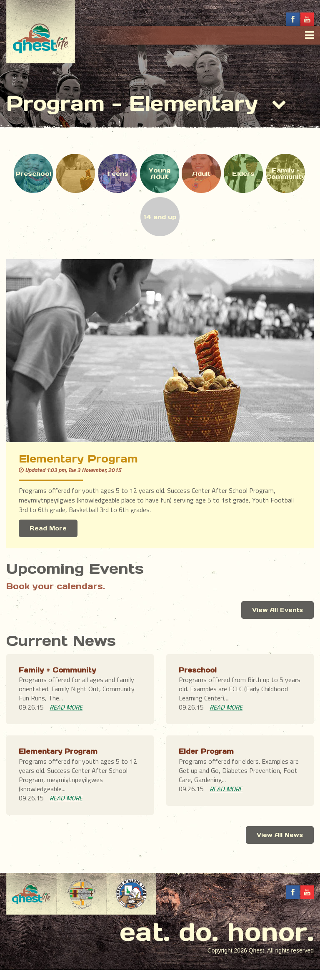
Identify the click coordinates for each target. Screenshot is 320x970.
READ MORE (66, 707)
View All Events (277, 610)
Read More (48, 528)
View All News (280, 835)
